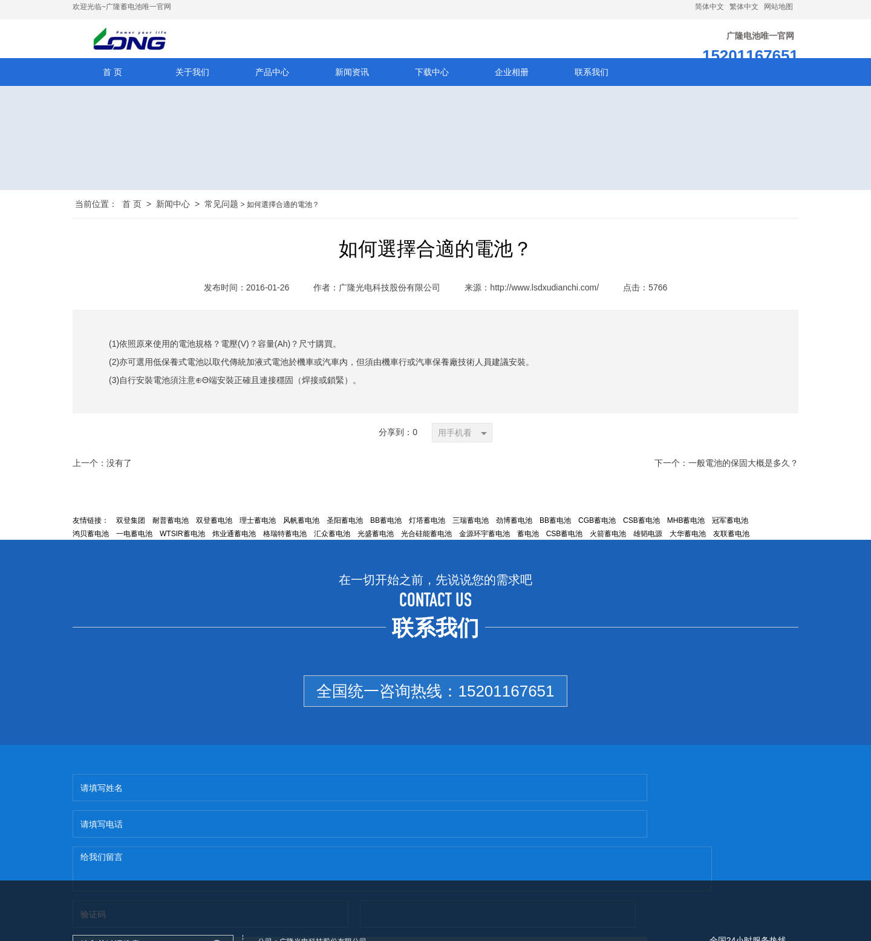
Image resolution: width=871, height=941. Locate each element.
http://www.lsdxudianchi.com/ (544, 299)
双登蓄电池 (214, 532)
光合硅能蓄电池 (426, 545)
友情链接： (91, 532)
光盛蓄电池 (375, 545)
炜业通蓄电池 (234, 545)
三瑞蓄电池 (470, 532)
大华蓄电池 (688, 545)
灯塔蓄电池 (427, 532)
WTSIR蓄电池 (182, 545)
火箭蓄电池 (608, 545)
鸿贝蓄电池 (91, 545)
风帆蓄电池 (301, 532)
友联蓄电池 (731, 545)
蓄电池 (528, 545)
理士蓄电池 (258, 532)
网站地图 (778, 6)
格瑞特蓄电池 (285, 545)
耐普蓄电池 (170, 532)
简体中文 (709, 6)
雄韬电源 (647, 545)
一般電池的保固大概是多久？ (743, 474)
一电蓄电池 (134, 545)
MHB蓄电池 (686, 532)
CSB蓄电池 (641, 532)
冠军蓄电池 (730, 532)
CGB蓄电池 (597, 532)
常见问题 (221, 215)
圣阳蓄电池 (345, 532)
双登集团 (130, 532)
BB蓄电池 (386, 532)
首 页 (132, 215)
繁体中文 (743, 6)
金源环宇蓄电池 (484, 545)
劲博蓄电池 (514, 532)
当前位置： (96, 215)
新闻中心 (173, 215)
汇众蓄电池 (332, 545)
